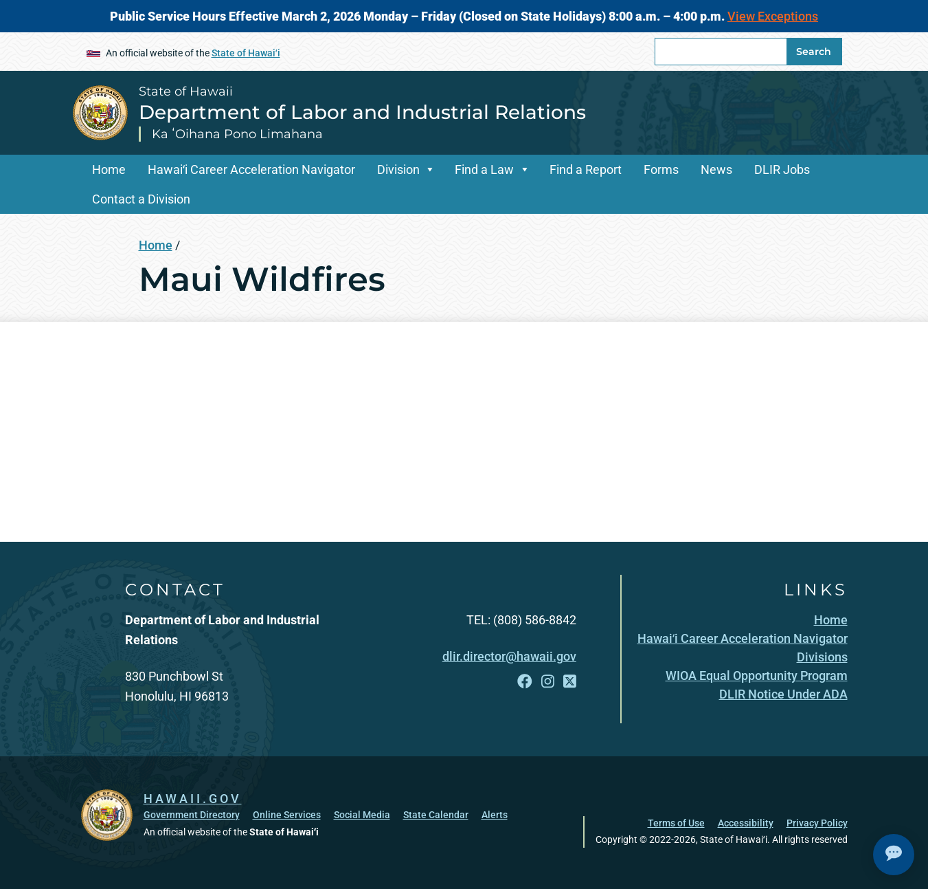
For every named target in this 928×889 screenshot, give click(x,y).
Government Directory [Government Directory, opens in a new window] (192, 814)
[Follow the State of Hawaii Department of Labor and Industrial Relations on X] (569, 681)
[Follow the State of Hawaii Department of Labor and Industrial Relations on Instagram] (547, 681)
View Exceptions (772, 16)
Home (109, 169)
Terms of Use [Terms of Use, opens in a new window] (676, 822)
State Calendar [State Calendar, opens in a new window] (435, 814)
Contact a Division (141, 199)
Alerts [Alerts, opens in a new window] (495, 814)
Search (813, 51)
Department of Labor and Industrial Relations (362, 112)
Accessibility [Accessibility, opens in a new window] (745, 822)
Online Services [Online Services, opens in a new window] (287, 814)
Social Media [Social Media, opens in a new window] (362, 814)
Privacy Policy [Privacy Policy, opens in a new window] (817, 822)
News (716, 169)
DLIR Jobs (782, 169)
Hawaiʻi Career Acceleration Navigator (251, 169)
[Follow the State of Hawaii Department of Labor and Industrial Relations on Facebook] (524, 681)
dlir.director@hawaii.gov (509, 656)
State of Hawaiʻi (246, 52)
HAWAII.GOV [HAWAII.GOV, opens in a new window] (193, 798)
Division (398, 169)
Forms (661, 169)
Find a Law (484, 169)
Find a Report (586, 169)
